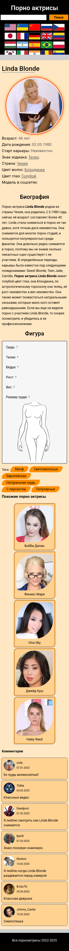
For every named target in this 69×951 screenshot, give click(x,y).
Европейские (16, 476)
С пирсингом (16, 489)
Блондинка (34, 169)
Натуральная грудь (20, 482)
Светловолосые (46, 469)
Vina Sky (34, 643)
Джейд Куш (34, 691)
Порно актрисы (34, 8)
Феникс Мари (34, 594)
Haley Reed (34, 739)
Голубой (29, 176)
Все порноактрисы (26, 940)
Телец (33, 157)
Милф (19, 469)
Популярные (45, 489)
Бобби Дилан (34, 546)
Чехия (22, 163)
